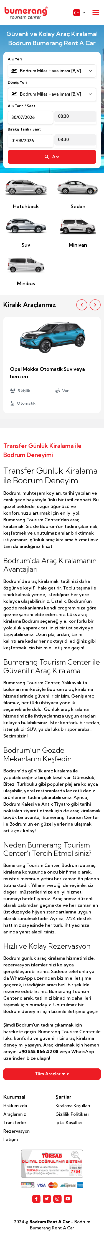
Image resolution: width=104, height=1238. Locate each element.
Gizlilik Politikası (72, 1114)
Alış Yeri (15, 59)
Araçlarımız (14, 1114)
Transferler (14, 1122)
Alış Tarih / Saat (21, 106)
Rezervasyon (16, 1131)
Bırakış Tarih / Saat (24, 129)
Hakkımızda (15, 1105)
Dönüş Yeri (17, 82)
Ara (52, 156)
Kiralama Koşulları (72, 1105)
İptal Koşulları (68, 1122)
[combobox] (52, 71)
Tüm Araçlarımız (52, 1073)
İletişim (10, 1139)
